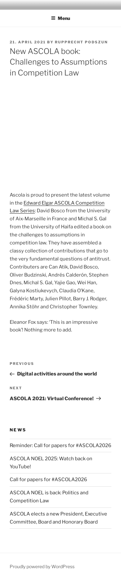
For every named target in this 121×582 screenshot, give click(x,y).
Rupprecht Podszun (81, 42)
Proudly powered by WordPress (42, 566)
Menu (60, 18)
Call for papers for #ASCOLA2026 (48, 479)
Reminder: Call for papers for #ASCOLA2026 (60, 445)
